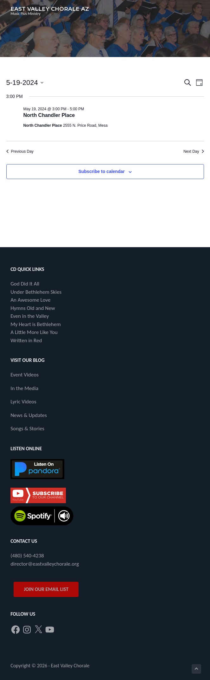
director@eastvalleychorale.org (44, 564)
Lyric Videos (23, 401)
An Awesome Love (30, 300)
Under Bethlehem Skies (35, 292)
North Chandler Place (49, 115)
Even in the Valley (29, 316)
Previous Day (20, 151)
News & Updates (28, 415)
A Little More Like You (34, 332)
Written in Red (26, 340)
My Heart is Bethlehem (35, 324)
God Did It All (24, 283)
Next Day (193, 151)
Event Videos (24, 374)
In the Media (24, 388)
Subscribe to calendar (101, 171)
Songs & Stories (27, 428)
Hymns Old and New (32, 308)
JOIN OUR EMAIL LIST (46, 589)
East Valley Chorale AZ (49, 9)
